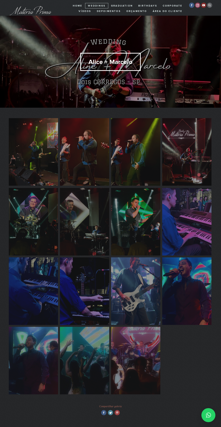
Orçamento (136, 11)
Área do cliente (168, 11)
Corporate (173, 5)
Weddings (96, 5)
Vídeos (85, 11)
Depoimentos (109, 11)
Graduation (122, 5)
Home (78, 5)
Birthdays (147, 5)
